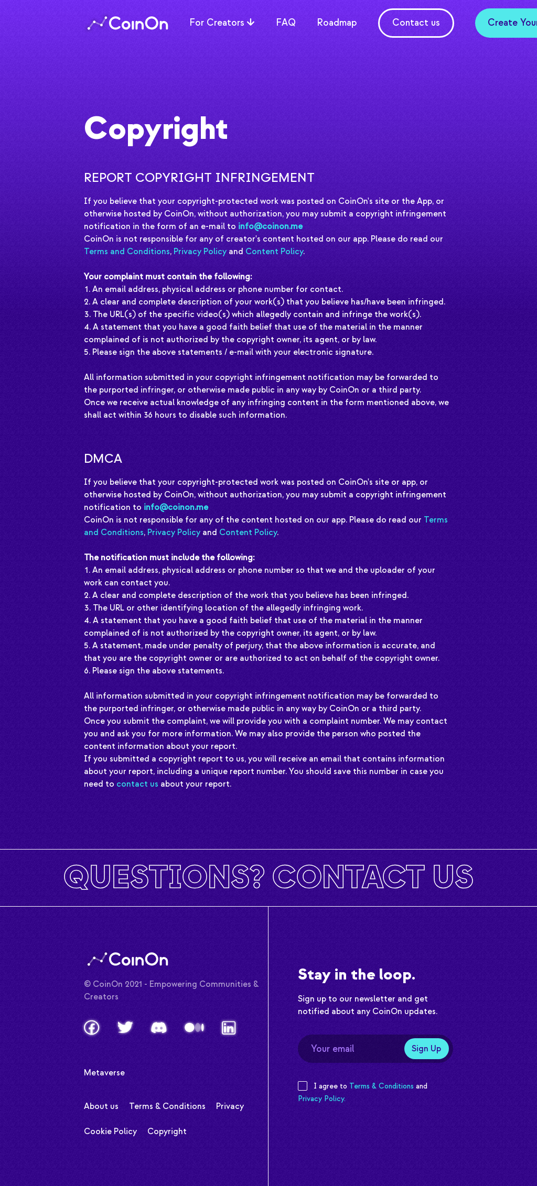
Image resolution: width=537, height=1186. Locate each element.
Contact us (416, 23)
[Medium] (194, 1027)
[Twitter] (125, 1027)
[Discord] (159, 1027)
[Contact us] (268, 877)
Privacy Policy (200, 251)
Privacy (230, 1105)
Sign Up (426, 1048)
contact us (137, 784)
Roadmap (337, 21)
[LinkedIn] (229, 1027)
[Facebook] (92, 1027)
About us (101, 1105)
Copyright (167, 1130)
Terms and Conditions (127, 251)
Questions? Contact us (268, 877)
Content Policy (274, 251)
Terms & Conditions (167, 1105)
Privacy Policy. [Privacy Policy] (322, 1098)
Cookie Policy (110, 1130)
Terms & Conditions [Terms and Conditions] (381, 1086)
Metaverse (104, 1071)
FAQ (286, 21)
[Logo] (126, 23)
